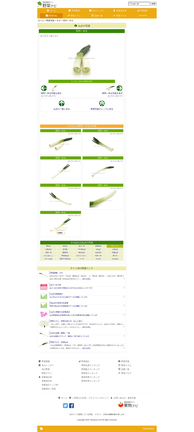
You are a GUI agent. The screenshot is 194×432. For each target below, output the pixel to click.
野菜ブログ (119, 16)
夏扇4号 (65, 252)
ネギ (59, 20)
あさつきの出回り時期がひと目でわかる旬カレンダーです (71, 288)
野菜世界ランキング (90, 381)
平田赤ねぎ (65, 256)
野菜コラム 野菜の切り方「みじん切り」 (67, 321)
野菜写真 (51, 16)
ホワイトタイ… (81, 256)
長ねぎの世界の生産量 (59, 303)
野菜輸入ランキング (90, 369)
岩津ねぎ (98, 246)
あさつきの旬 (55, 285)
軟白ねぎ (82, 252)
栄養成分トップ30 (50, 385)
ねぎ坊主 (98, 252)
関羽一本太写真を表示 (51, 93)
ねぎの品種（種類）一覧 (60, 333)
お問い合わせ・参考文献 (123, 398)
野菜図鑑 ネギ (56, 273)
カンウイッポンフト (48, 96)
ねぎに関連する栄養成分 (60, 312)
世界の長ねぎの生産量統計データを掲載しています (68, 306)
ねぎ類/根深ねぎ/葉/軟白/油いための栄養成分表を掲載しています (74, 315)
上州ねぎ (115, 249)
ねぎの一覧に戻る (62, 109)
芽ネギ (115, 256)
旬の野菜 (46, 369)
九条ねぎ (48, 249)
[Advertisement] (81, 118)
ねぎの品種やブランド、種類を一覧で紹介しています (69, 336)
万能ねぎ (115, 252)
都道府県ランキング (90, 377)
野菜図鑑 (74, 11)
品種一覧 (97, 16)
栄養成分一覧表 (49, 389)
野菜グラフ (47, 373)
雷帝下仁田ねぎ (65, 259)
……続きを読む (85, 279)
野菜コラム (74, 16)
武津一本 (48, 252)
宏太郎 (65, 249)
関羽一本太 (61, 131)
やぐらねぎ (48, 259)
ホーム (51, 11)
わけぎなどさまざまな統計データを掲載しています (68, 297)
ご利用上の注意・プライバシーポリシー (89, 398)
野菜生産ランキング (90, 365)
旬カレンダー (97, 11)
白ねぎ (98, 249)
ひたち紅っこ (48, 256)
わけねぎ (115, 259)
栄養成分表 (119, 11)
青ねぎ (48, 246)
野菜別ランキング (89, 373)
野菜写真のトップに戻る (102, 109)
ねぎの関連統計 (56, 294)
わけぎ (98, 259)
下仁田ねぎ (82, 249)
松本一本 (98, 256)
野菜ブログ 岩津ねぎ (59, 342)
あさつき (82, 246)
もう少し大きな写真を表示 (81, 81)
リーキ (81, 259)
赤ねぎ (65, 246)
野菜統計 (142, 11)
